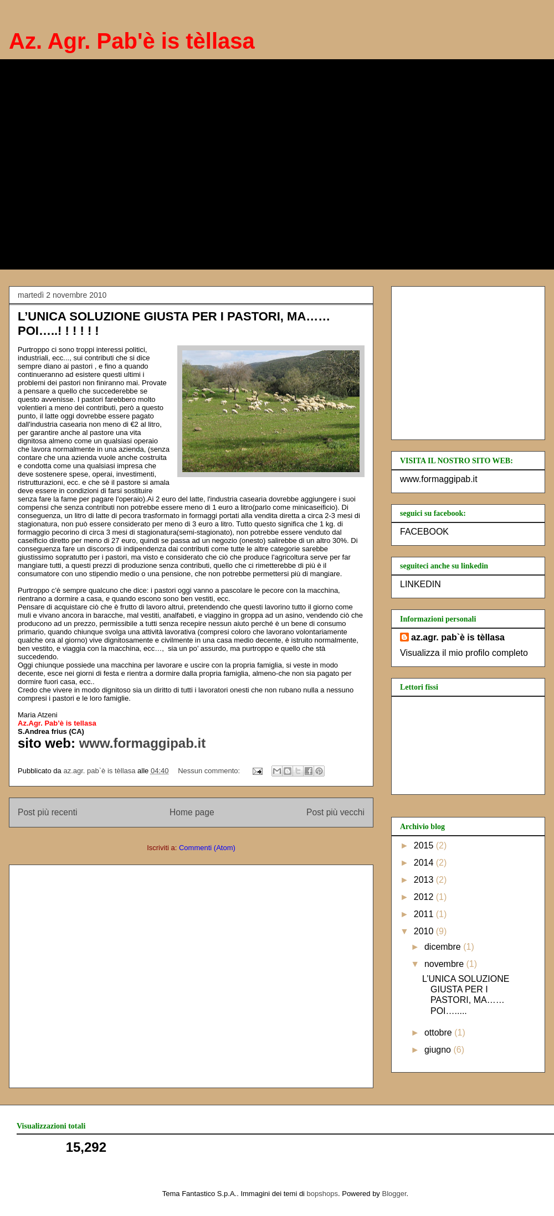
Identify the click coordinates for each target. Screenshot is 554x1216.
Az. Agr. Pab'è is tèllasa (132, 41)
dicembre (443, 946)
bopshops (322, 1193)
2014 (425, 862)
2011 (425, 914)
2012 (425, 897)
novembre (445, 964)
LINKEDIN (420, 584)
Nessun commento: (210, 771)
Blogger (394, 1193)
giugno (439, 1049)
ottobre (439, 1032)
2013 (425, 879)
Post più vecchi (335, 812)
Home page (192, 812)
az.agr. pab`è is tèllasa (458, 637)
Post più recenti (47, 812)
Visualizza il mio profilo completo (464, 653)
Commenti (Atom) (207, 848)
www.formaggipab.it (140, 743)
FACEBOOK (424, 531)
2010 (425, 931)
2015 (425, 845)
